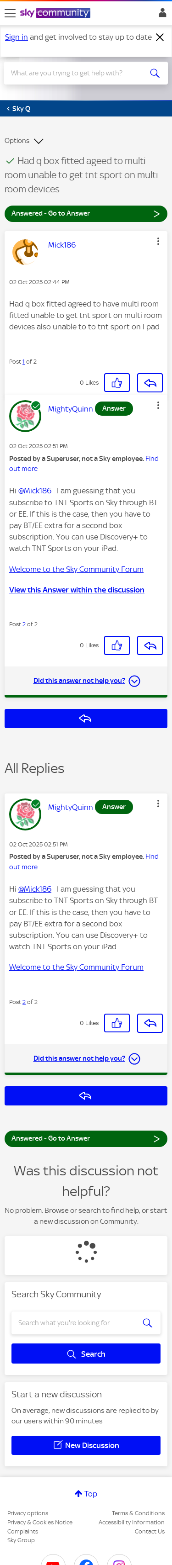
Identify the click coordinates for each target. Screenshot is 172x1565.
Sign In (160, 15)
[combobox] (77, 73)
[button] (158, 241)
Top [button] (90, 1493)
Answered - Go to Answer (86, 213)
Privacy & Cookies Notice (39, 1522)
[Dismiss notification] (160, 37)
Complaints (22, 1531)
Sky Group (21, 1540)
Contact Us (150, 1531)
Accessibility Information (132, 1522)
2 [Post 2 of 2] (24, 624)
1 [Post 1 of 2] (23, 361)
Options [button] (17, 141)
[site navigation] (10, 13)
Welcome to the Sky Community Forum (76, 569)
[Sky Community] (56, 14)
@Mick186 (34, 490)
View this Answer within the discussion (76, 589)
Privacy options (27, 1513)
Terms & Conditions (138, 1513)
